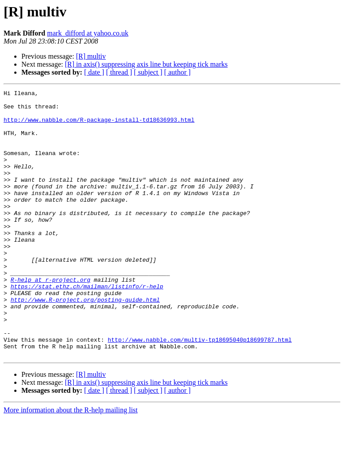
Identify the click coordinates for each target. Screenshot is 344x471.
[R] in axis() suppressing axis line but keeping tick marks (146, 64)
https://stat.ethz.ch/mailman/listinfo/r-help (87, 326)
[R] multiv (91, 56)
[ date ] (94, 72)
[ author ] (177, 72)
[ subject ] (148, 72)
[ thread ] (119, 72)
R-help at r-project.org (50, 318)
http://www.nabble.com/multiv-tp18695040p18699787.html (199, 390)
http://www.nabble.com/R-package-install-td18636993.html (99, 126)
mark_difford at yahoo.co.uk (88, 33)
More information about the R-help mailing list (71, 463)
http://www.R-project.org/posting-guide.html (85, 342)
